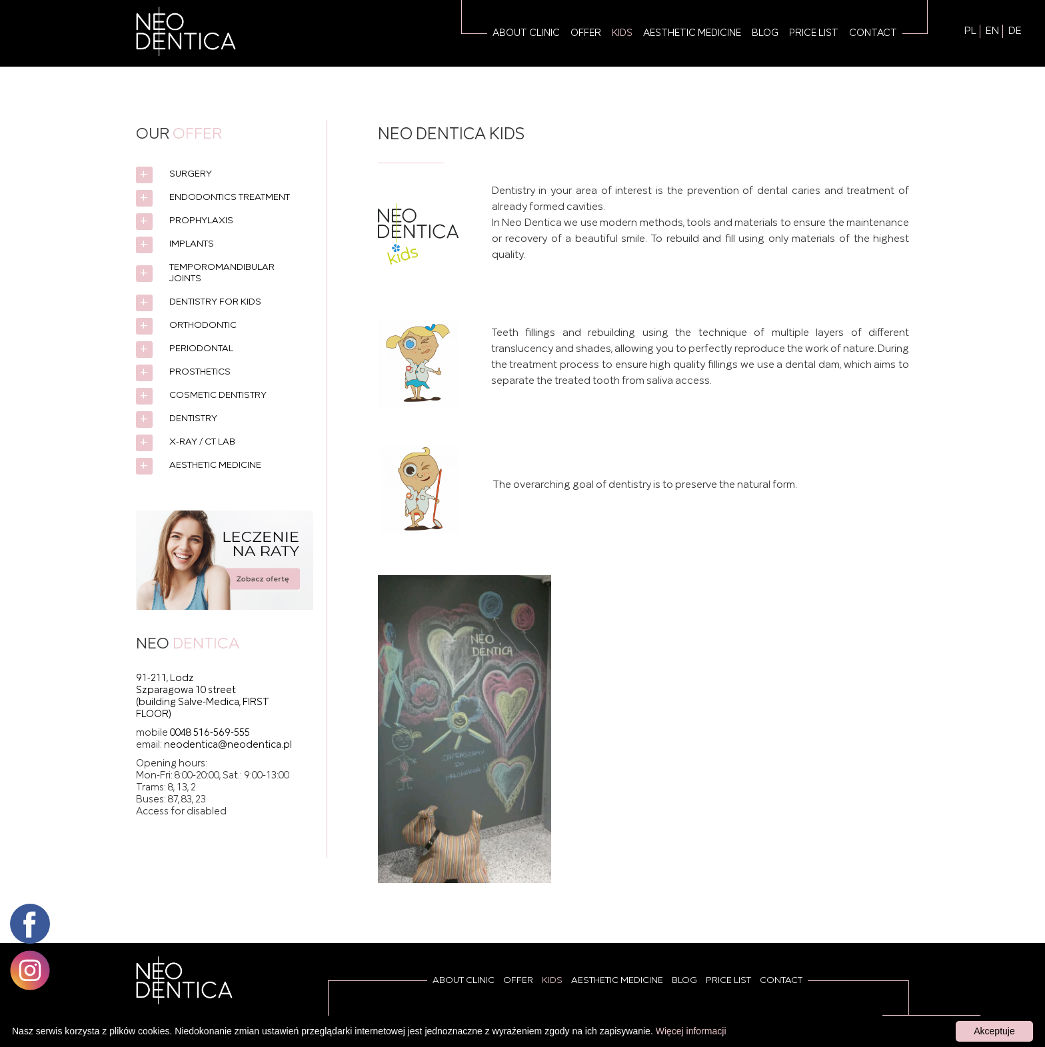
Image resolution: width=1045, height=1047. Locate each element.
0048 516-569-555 (210, 733)
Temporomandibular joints (222, 273)
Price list (813, 33)
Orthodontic (203, 325)
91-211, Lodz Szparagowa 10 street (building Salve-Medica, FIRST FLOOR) (202, 696)
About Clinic (526, 33)
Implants (191, 244)
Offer (585, 33)
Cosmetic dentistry (218, 395)
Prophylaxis (201, 221)
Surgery (190, 174)
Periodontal (201, 349)
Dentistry (193, 419)
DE (1015, 31)
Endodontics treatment (229, 197)
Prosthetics (200, 372)
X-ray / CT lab (202, 442)
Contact (873, 33)
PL (970, 31)
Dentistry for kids (215, 302)
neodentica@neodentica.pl (228, 745)
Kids (622, 33)
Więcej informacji (691, 1031)
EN (992, 31)
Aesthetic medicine (692, 33)
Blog (765, 33)
